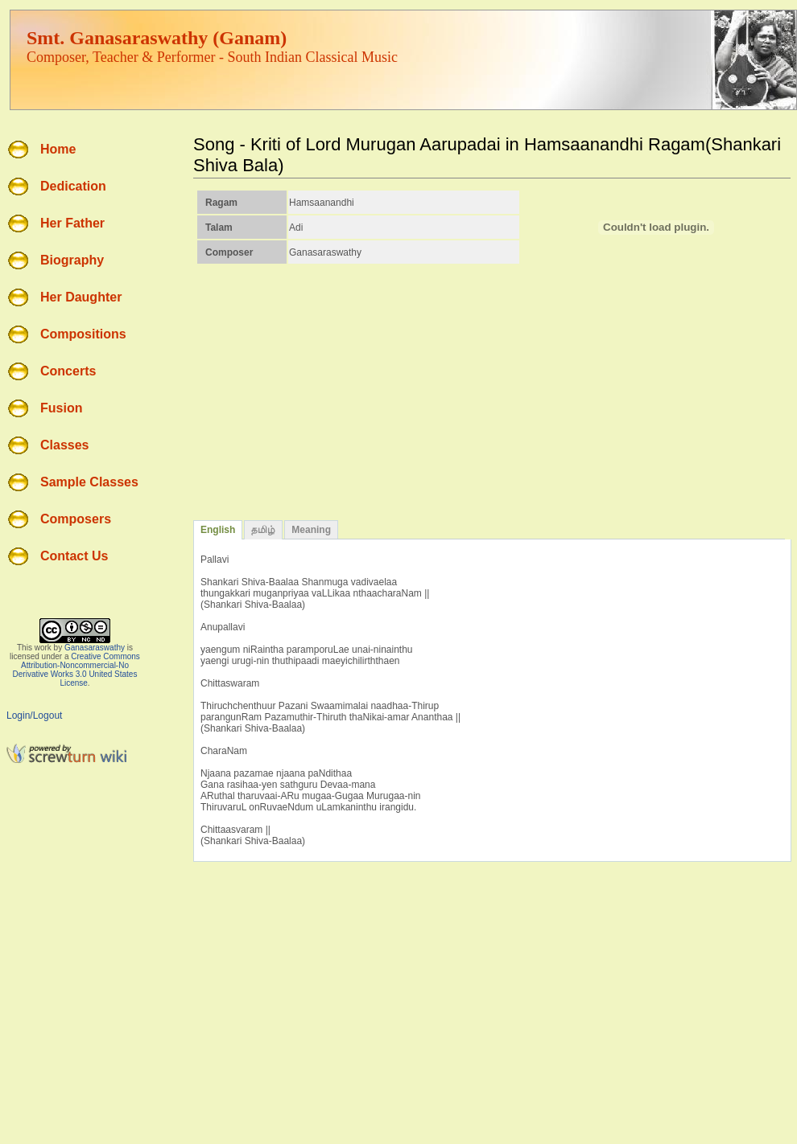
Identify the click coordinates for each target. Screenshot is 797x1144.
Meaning (311, 529)
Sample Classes (89, 482)
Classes (64, 445)
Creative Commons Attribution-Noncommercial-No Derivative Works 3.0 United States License (76, 669)
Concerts (68, 371)
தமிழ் (263, 529)
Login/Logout (34, 715)
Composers (75, 519)
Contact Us (74, 556)
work (43, 647)
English (217, 529)
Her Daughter (81, 297)
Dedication (73, 186)
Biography (72, 260)
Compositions (83, 334)
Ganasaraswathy (94, 647)
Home (58, 149)
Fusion (61, 408)
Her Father (72, 223)
